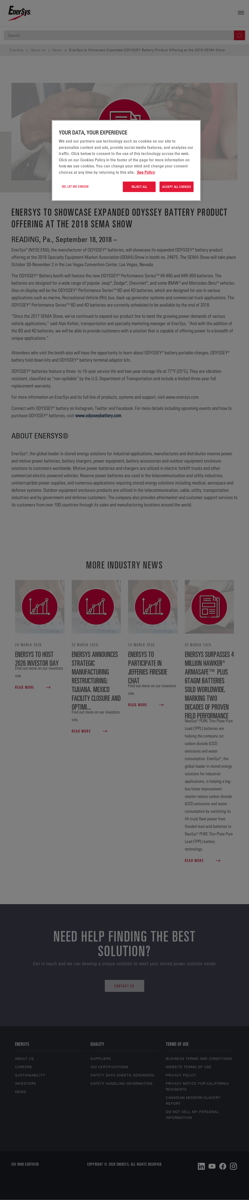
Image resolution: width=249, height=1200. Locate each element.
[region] (126, 160)
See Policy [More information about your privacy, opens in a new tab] (146, 172)
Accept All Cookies (176, 187)
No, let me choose (75, 186)
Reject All (139, 187)
